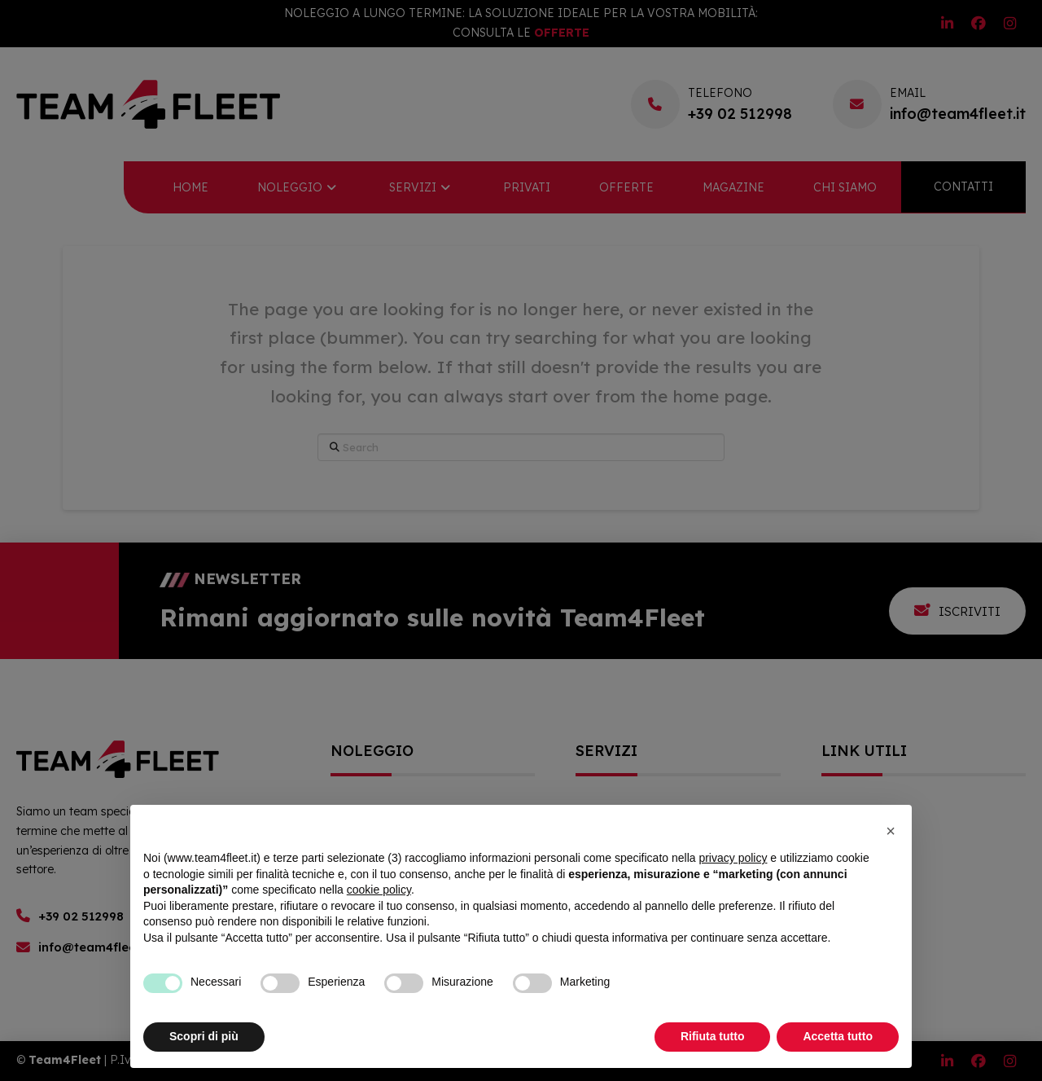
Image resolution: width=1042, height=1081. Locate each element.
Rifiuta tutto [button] (713, 1036)
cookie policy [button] (379, 889)
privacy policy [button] (732, 857)
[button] (891, 831)
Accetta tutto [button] (838, 1036)
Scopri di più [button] (204, 1036)
